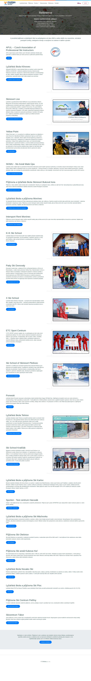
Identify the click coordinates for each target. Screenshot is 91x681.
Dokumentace (43, 3)
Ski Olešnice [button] (11, 542)
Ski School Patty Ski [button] (13, 282)
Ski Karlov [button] (10, 491)
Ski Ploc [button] (10, 591)
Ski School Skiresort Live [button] (14, 118)
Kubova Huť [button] (11, 560)
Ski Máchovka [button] (11, 526)
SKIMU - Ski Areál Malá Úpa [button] (14, 173)
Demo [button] (85, 3)
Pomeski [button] (10, 406)
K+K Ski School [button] (11, 244)
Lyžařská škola (23, 3)
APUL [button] (9, 58)
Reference (51, 3)
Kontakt (57, 3)
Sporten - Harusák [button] (12, 507)
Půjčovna (30, 3)
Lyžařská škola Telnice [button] (14, 433)
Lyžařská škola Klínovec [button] (14, 79)
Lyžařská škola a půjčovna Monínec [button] (17, 208)
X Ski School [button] (11, 309)
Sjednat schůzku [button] (45, 642)
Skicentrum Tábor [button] (12, 622)
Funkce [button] (36, 3)
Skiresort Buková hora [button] (14, 190)
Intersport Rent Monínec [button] (14, 224)
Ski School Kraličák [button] (13, 464)
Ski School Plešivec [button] (13, 376)
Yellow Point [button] (11, 151)
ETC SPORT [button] (10, 345)
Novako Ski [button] (10, 577)
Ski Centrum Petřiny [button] (13, 606)
